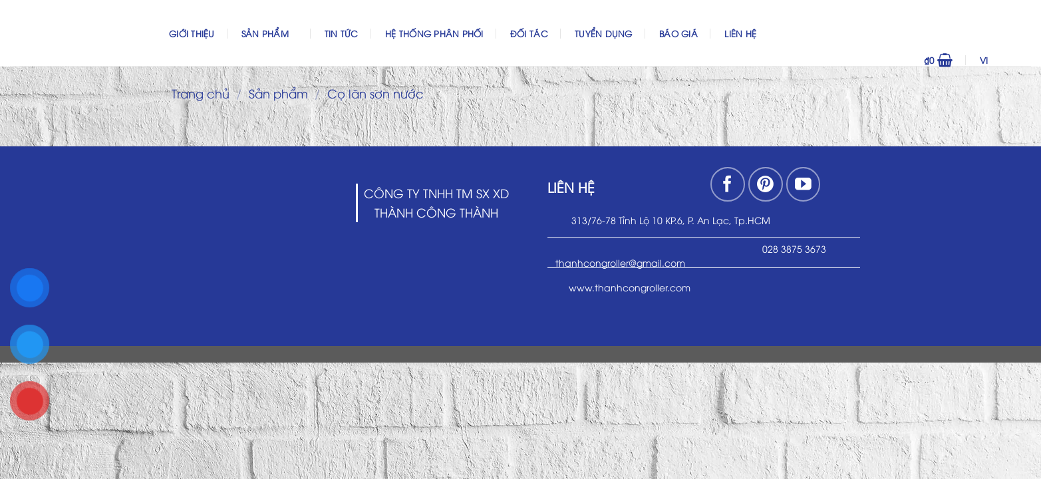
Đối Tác (529, 33)
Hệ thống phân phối (434, 33)
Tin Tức (342, 33)
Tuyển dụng (604, 33)
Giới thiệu (192, 33)
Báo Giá (678, 33)
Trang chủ (200, 92)
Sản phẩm (269, 33)
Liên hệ (740, 33)
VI (1002, 60)
